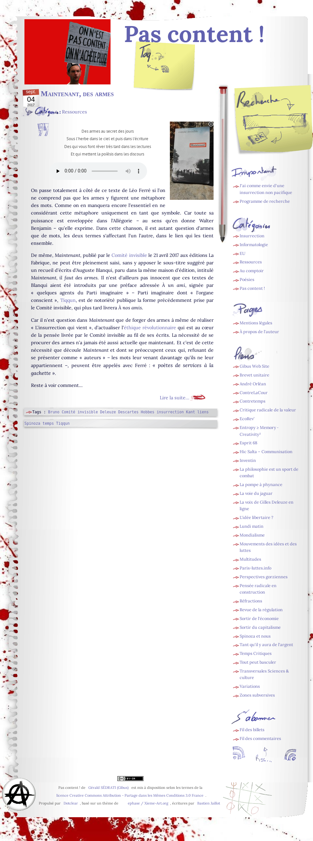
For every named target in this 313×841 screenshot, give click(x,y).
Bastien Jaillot (208, 803)
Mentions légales (256, 323)
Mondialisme (252, 535)
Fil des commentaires (260, 738)
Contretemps (252, 401)
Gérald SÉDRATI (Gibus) (108, 787)
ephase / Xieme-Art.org (148, 803)
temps (48, 423)
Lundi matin (251, 526)
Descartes (128, 412)
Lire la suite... (174, 398)
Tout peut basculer (258, 662)
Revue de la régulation (261, 609)
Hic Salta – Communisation (266, 451)
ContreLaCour (254, 392)
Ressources (74, 112)
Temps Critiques (256, 653)
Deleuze (108, 412)
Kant (190, 412)
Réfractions (251, 601)
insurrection (170, 412)
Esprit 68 (248, 443)
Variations (250, 686)
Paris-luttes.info (255, 568)
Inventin (248, 460)
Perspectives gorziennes (264, 577)
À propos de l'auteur (259, 331)
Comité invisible (129, 255)
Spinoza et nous (255, 636)
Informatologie (254, 244)
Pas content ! (252, 288)
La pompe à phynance (261, 484)
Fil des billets (164, 70)
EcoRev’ (247, 418)
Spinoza (32, 423)
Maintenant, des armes (77, 93)
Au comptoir (252, 270)
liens (203, 412)
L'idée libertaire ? (256, 517)
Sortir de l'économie (259, 618)
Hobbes (148, 412)
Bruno (54, 412)
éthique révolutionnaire (150, 328)
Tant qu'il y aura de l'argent (266, 644)
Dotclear (71, 803)
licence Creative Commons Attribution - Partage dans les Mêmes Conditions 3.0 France (129, 795)
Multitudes (250, 559)
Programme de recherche (265, 201)
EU (243, 253)
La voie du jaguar (256, 493)
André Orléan (253, 384)
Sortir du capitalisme (260, 627)
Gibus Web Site (254, 366)
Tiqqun (68, 300)
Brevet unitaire (254, 375)
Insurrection (252, 236)
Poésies (247, 279)
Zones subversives (257, 695)
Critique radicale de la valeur (268, 410)
